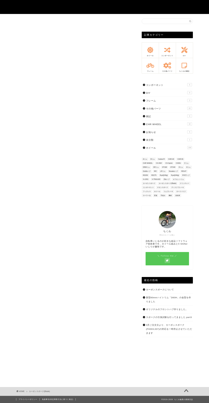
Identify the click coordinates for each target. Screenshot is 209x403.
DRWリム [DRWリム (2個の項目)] (146, 167)
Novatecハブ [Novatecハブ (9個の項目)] (173, 171)
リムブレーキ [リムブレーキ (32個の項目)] (168, 191)
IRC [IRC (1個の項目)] (155, 171)
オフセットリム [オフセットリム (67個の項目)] (178, 179)
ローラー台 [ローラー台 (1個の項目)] (147, 195)
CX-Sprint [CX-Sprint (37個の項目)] (168, 163)
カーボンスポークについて (160, 289)
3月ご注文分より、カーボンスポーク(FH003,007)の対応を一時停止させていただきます (169, 329)
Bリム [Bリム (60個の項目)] (153, 159)
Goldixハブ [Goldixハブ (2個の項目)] (147, 171)
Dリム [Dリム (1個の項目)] (181, 167)
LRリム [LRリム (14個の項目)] (162, 171)
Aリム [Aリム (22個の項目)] (145, 159)
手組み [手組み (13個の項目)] (163, 195)
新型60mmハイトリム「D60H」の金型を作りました (168, 299)
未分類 (169, 139)
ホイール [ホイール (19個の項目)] (157, 191)
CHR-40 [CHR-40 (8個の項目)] (171, 159)
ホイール (169, 147)
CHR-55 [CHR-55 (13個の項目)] (180, 159)
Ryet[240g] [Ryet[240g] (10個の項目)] (164, 175)
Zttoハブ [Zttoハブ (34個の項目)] (167, 179)
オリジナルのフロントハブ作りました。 (167, 309)
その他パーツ (169, 108)
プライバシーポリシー (28, 399)
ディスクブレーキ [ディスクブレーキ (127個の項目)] (177, 187)
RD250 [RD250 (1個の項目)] (145, 175)
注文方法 (146, 4)
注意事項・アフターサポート (174, 4)
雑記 (169, 116)
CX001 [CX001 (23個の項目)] (178, 163)
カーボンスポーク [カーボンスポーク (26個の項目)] (149, 183)
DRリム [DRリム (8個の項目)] (156, 167)
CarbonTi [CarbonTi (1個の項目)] (161, 159)
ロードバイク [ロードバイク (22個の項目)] (181, 191)
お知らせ (169, 131)
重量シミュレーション (102, 4)
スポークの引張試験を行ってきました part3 (169, 317)
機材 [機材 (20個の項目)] (170, 195)
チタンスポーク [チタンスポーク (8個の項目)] (162, 187)
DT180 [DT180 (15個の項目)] (164, 167)
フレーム (169, 100)
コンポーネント (169, 84)
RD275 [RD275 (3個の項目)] (153, 175)
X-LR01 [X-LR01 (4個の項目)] (145, 179)
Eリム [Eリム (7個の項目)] (188, 167)
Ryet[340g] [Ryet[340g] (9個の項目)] (175, 175)
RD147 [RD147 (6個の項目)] (183, 171)
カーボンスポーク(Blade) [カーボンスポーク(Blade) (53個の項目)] (167, 183)
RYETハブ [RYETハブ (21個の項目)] (186, 175)
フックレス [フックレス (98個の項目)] (147, 191)
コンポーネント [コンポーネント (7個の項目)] (148, 187)
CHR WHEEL (169, 124)
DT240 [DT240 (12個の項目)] (172, 167)
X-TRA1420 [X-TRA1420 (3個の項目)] (156, 179)
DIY (169, 92)
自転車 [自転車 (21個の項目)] (177, 195)
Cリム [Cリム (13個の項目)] (186, 163)
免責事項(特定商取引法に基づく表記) (57, 399)
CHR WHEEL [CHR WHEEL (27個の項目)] (148, 163)
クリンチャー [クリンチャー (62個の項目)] (184, 183)
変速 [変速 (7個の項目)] (155, 195)
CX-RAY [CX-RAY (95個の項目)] (159, 163)
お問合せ (128, 4)
